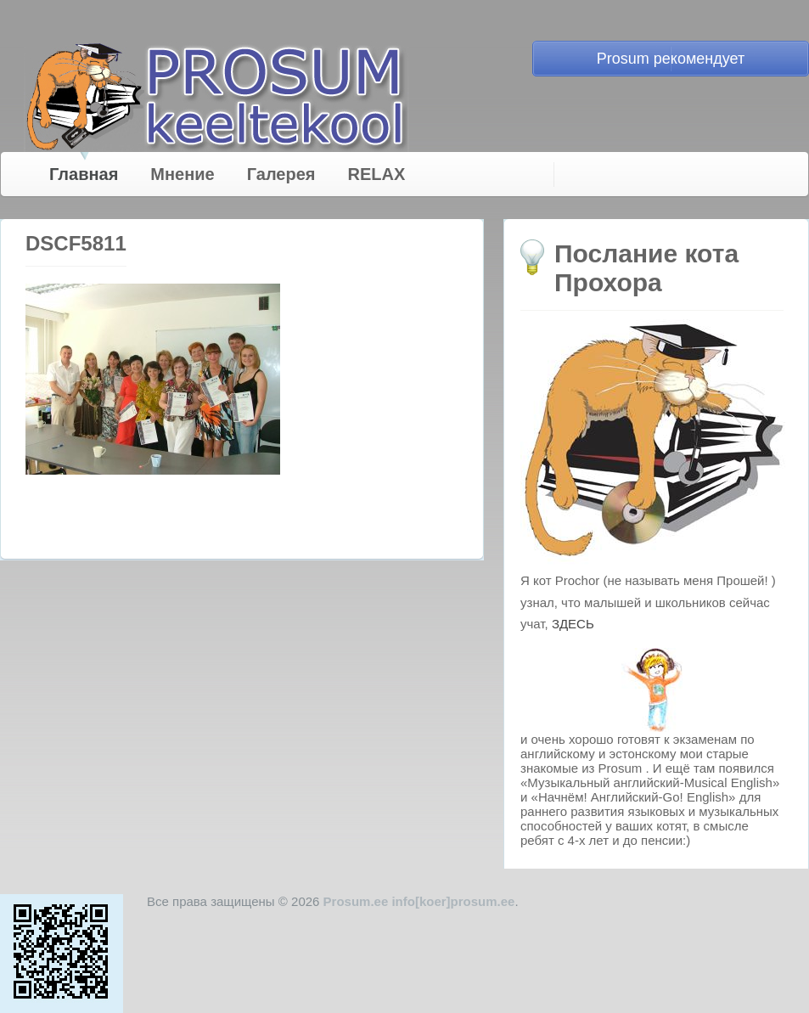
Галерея (281, 174)
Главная (83, 174)
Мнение (182, 174)
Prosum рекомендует (670, 58)
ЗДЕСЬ (573, 623)
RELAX (377, 174)
